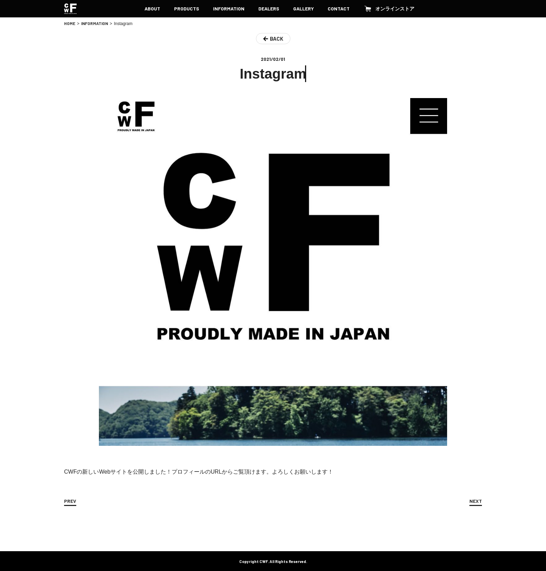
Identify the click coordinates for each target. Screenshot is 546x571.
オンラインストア (389, 9)
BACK (276, 38)
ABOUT (152, 8)
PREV (70, 501)
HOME (69, 23)
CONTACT (339, 8)
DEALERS (268, 8)
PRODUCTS (186, 8)
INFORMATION (228, 8)
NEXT (475, 501)
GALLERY (303, 8)
